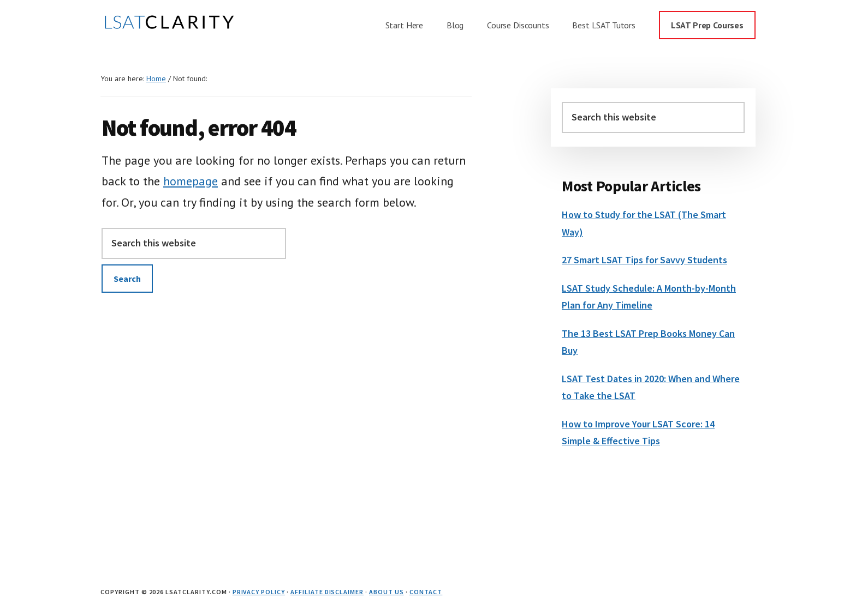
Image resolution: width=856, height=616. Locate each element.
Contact (426, 592)
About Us (386, 592)
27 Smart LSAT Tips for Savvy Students (644, 259)
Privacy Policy (259, 592)
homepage (190, 181)
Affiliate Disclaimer (327, 592)
